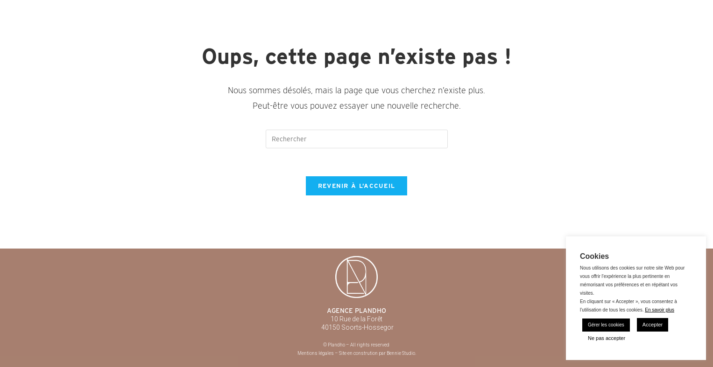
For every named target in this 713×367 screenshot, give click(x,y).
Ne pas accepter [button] (606, 338)
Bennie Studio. (401, 353)
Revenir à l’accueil (356, 185)
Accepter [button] (652, 324)
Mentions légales (315, 353)
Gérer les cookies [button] (606, 324)
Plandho (126, 9)
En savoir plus (659, 309)
